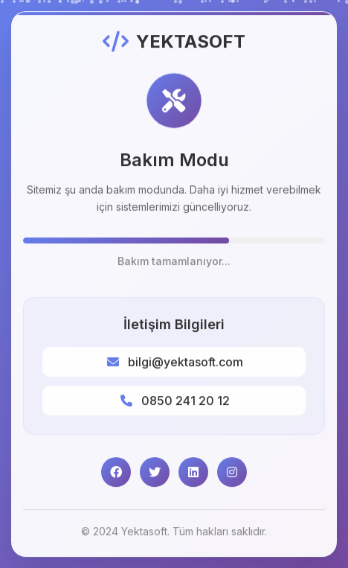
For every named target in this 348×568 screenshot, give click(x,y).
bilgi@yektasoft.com (185, 362)
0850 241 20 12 (185, 401)
